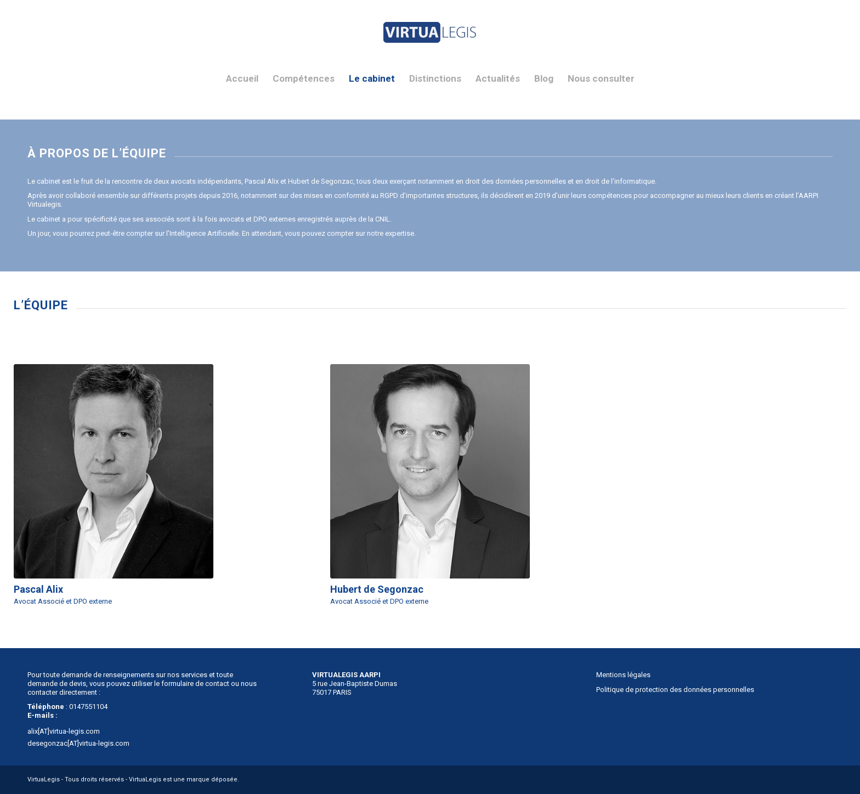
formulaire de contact (195, 683)
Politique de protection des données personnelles (675, 689)
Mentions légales (623, 675)
